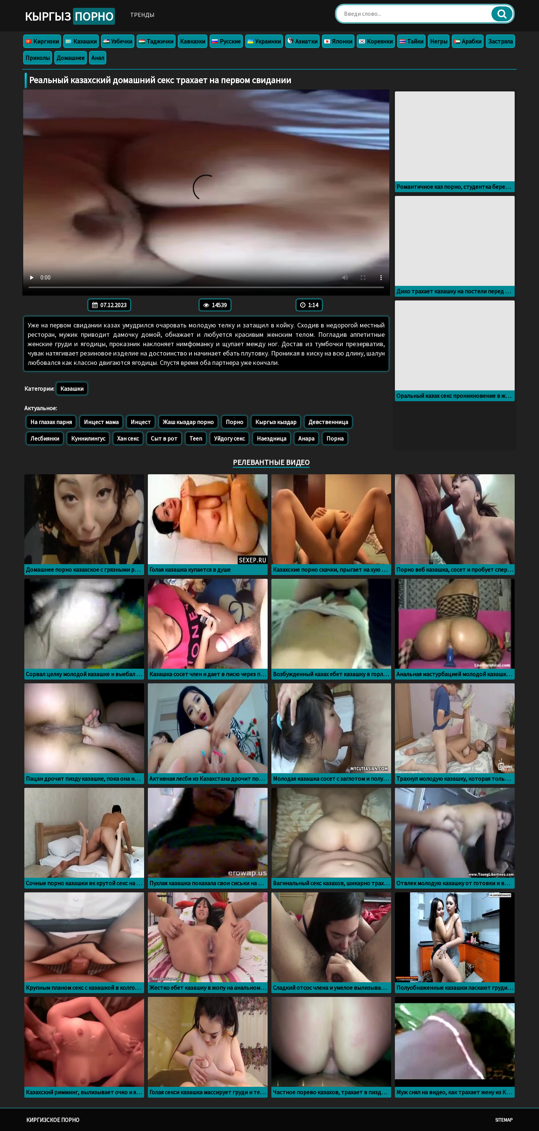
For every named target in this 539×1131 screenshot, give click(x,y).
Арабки (467, 41)
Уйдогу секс (229, 438)
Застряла (500, 41)
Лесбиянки (44, 438)
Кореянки (376, 41)
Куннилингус (88, 438)
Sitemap (504, 1120)
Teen (195, 438)
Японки (338, 41)
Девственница (328, 422)
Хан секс (128, 438)
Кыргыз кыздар (275, 422)
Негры (438, 41)
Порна (335, 438)
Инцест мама (101, 422)
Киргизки (42, 41)
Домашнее (71, 57)
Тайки (411, 41)
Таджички (156, 41)
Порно (234, 422)
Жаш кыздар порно (188, 422)
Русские (226, 41)
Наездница (271, 438)
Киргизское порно (52, 1120)
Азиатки (302, 41)
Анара (306, 438)
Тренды (147, 14)
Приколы (37, 57)
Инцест (141, 422)
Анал (97, 57)
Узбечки (117, 41)
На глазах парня (51, 422)
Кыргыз (72, 16)
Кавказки (192, 41)
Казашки (81, 41)
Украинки (264, 41)
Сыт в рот (164, 438)
